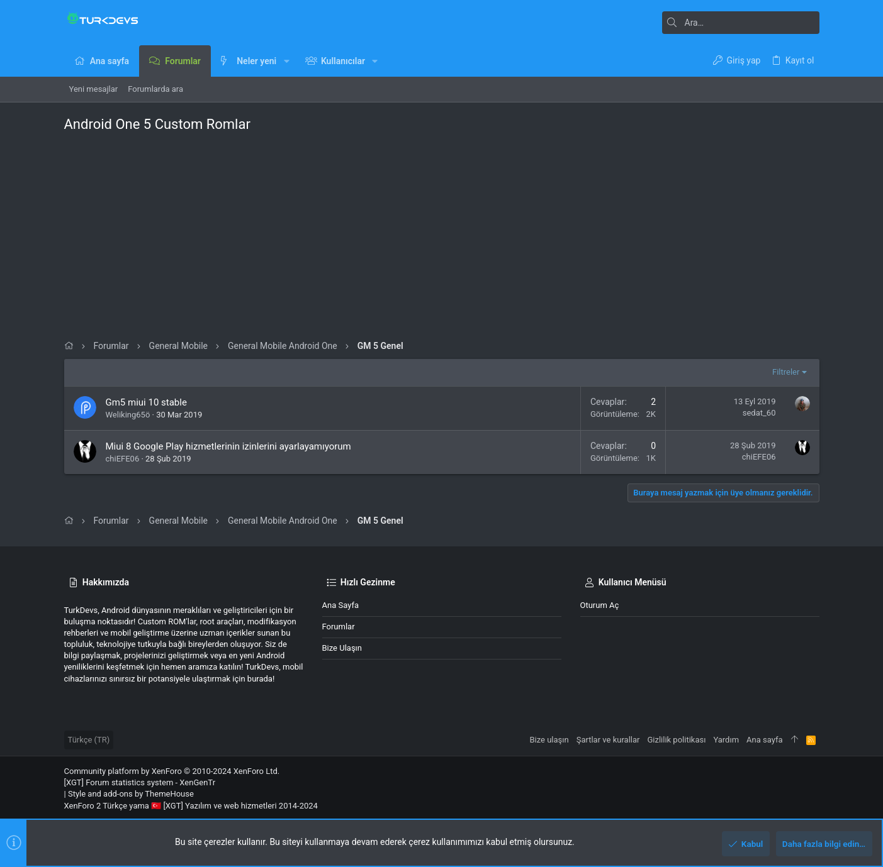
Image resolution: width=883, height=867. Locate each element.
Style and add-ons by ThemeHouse (131, 793)
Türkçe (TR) (89, 739)
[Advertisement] (441, 233)
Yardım (726, 739)
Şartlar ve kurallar (608, 739)
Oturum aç (599, 605)
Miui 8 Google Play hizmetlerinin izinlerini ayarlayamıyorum (228, 446)
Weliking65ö (128, 414)
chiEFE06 (123, 458)
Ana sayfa (340, 605)
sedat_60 (759, 412)
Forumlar (338, 626)
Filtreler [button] (785, 372)
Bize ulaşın (342, 648)
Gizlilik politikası (676, 739)
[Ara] (740, 22)
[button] (286, 61)
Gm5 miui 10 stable (146, 402)
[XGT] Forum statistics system (140, 782)
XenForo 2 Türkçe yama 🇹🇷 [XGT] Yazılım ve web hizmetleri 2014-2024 (191, 805)
